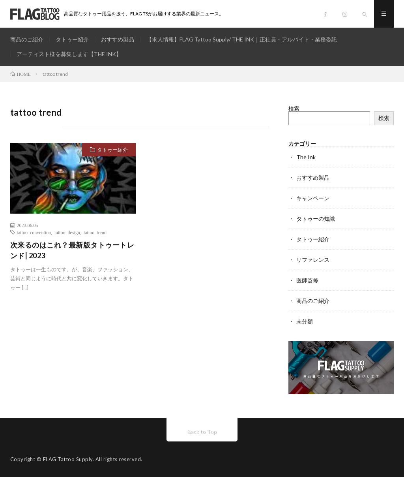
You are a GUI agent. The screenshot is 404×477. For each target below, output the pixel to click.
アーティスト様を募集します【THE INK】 (69, 54)
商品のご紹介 (26, 39)
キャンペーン (312, 198)
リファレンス (312, 259)
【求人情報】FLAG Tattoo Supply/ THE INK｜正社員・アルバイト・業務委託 (241, 39)
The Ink (306, 157)
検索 (293, 108)
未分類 (304, 321)
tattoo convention (34, 232)
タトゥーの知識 (315, 218)
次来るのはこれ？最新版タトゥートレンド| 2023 (72, 250)
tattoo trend (95, 232)
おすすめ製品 (117, 39)
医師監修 (307, 280)
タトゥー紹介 (72, 39)
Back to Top (202, 431)
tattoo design (67, 232)
